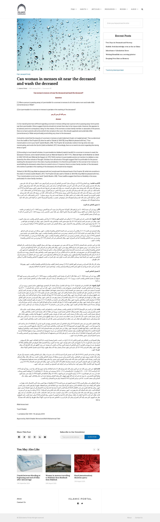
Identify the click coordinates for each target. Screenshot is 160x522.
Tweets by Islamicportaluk (115, 70)
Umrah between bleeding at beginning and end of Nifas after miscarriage (28, 477)
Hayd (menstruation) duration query (83, 476)
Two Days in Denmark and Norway (119, 43)
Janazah (23, 74)
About (19, 499)
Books (123, 9)
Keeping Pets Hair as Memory (117, 58)
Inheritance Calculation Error (117, 51)
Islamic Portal (23, 88)
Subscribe (92, 437)
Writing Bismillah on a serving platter (121, 54)
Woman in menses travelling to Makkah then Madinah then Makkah (58, 477)
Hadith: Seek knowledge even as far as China (123, 47)
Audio (133, 9)
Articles (96, 9)
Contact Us (21, 502)
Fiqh (73, 9)
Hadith (83, 9)
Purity (28, 74)
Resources (110, 9)
